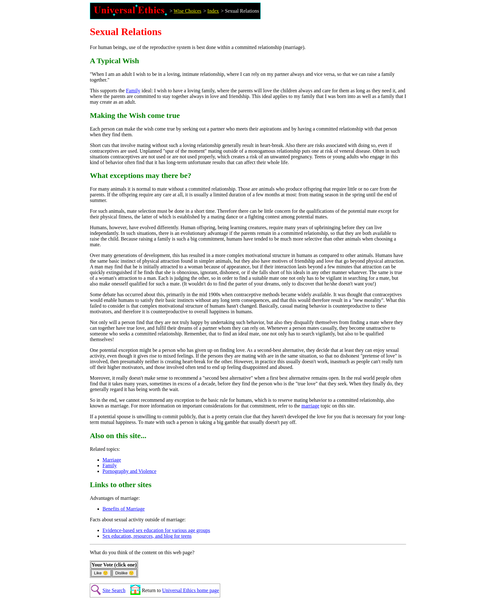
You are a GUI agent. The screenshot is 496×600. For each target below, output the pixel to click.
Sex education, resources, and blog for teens (147, 536)
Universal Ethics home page (190, 590)
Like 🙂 (101, 573)
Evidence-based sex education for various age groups (156, 530)
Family (133, 90)
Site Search (113, 590)
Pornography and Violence (129, 471)
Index (213, 11)
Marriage (111, 459)
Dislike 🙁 (124, 573)
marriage (310, 405)
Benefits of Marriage (123, 508)
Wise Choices (188, 11)
